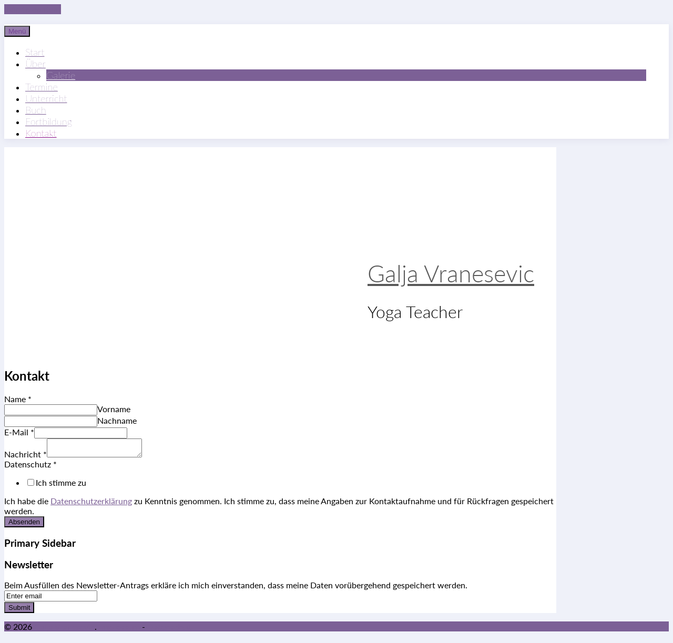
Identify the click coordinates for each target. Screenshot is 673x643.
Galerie (60, 75)
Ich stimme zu (61, 486)
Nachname (117, 420)
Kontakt (41, 133)
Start (34, 52)
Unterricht (46, 98)
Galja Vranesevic (451, 273)
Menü (17, 31)
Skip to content (32, 9)
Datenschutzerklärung (91, 504)
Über (35, 63)
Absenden (24, 525)
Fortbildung (48, 121)
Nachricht (25, 457)
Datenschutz (30, 467)
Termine (41, 87)
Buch (35, 110)
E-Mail (19, 432)
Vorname (113, 409)
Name (18, 399)
